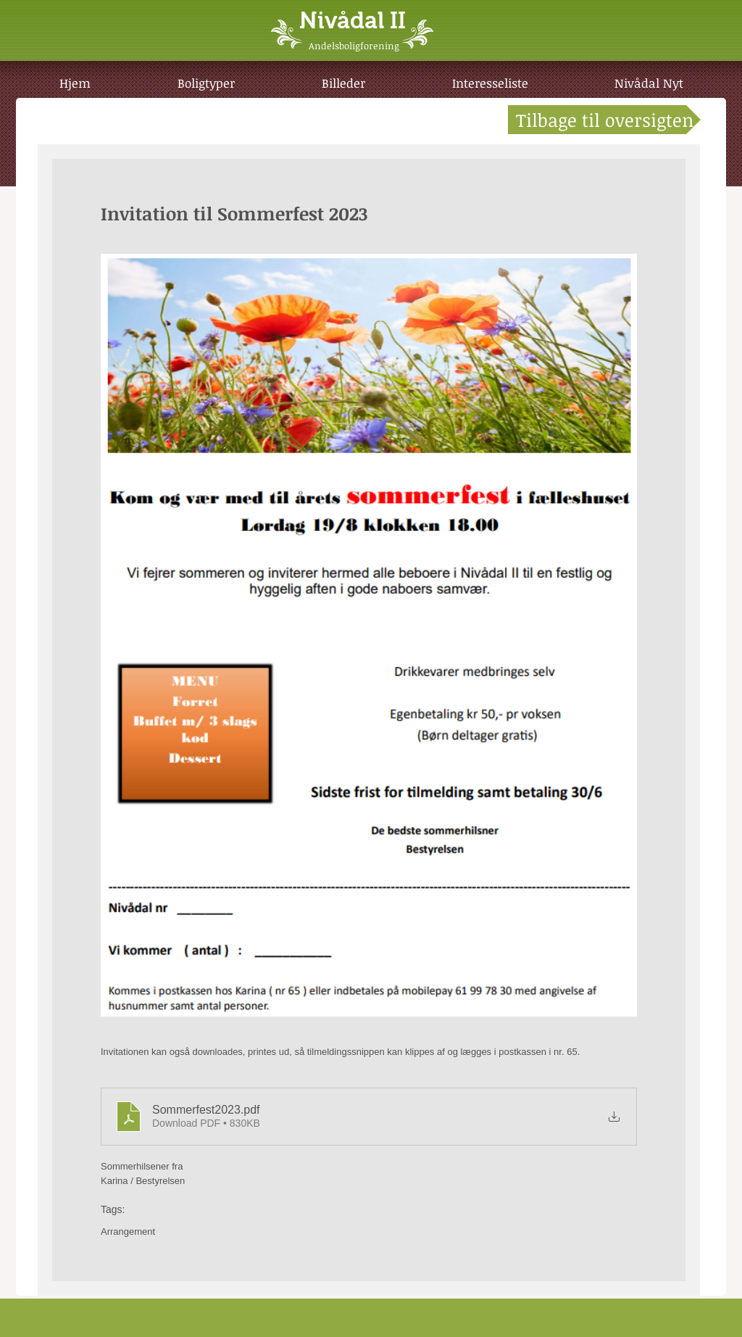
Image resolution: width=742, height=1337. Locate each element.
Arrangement (128, 1231)
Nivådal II (352, 20)
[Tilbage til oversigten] (604, 119)
